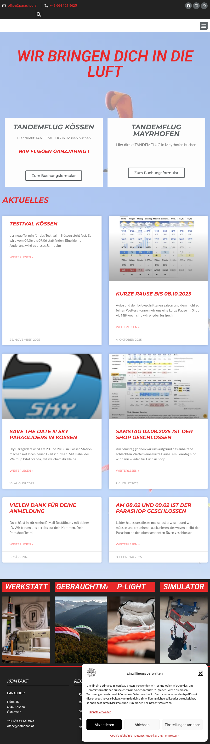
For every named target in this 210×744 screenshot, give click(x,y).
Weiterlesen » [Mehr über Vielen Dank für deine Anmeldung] (21, 544)
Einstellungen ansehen (182, 724)
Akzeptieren (104, 724)
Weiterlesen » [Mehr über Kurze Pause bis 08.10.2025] (128, 327)
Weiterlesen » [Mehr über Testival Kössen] (21, 257)
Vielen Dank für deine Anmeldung (43, 508)
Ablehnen (142, 724)
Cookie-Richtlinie (121, 735)
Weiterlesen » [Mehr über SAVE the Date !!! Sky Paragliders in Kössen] (21, 470)
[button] (200, 673)
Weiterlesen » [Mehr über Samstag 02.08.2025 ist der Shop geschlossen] (128, 470)
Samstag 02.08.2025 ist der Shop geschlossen (154, 434)
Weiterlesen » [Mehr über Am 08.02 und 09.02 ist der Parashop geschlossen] (128, 544)
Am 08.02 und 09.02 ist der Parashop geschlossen (153, 508)
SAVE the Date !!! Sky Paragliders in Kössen (43, 434)
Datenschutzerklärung (148, 735)
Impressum (172, 735)
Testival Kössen (33, 224)
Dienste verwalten (100, 712)
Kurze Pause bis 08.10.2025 (153, 294)
